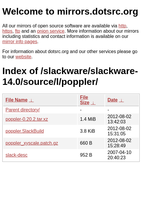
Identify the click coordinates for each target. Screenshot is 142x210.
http (122, 25)
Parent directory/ (23, 109)
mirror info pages (19, 41)
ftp (17, 31)
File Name (17, 99)
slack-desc (17, 155)
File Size (84, 100)
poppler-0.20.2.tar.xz (27, 119)
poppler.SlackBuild (25, 131)
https (7, 31)
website (23, 56)
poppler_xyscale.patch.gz (32, 143)
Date (112, 99)
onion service (50, 31)
